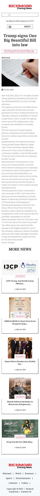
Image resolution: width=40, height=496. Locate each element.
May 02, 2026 (21, 289)
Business (20, 276)
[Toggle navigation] (10, 26)
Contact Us (26, 491)
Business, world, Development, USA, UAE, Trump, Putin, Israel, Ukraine (19, 51)
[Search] (20, 15)
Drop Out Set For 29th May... (20, 442)
